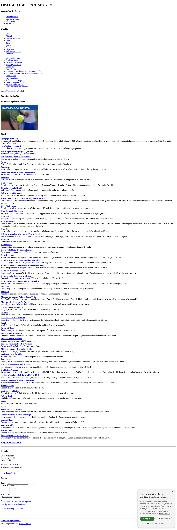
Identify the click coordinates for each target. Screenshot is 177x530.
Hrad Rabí (5, 216)
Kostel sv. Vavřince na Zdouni (13, 271)
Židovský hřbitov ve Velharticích (15, 436)
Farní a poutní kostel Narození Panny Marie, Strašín (23, 198)
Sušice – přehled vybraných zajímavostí (17, 151)
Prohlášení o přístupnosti (11, 522)
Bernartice (5, 167)
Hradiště (4, 229)
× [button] (172, 492)
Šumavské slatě (7, 386)
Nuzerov (4, 312)
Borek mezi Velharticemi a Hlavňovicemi (18, 172)
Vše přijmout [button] (147, 519)
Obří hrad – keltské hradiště (13, 318)
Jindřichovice (6, 245)
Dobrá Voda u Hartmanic (11, 193)
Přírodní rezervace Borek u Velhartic (16, 344)
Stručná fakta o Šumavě (11, 146)
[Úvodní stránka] (12, 17)
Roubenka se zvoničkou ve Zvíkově (15, 365)
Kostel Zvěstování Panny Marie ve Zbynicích (20, 281)
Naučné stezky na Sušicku (12, 307)
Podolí (3, 323)
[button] (156, 523)
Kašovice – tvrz (7, 255)
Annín (3, 162)
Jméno (3, 483)
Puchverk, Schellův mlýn (11, 354)
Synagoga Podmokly (9, 139)
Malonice (5, 292)
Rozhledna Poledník (9, 370)
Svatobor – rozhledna (10, 391)
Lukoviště (5, 286)
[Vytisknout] (10, 23)
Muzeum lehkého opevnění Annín (15, 302)
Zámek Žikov (6, 430)
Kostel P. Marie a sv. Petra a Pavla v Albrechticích (22, 260)
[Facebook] (10, 473)
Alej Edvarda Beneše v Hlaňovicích (16, 157)
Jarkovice (5, 239)
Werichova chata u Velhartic (13, 409)
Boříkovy (5, 178)
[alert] (156, 508)
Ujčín (3, 406)
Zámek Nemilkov (8, 425)
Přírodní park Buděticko (11, 333)
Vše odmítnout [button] (164, 519)
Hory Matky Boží (8, 206)
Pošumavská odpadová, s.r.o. (12, 510)
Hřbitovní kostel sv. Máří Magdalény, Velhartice (21, 234)
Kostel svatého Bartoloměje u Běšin (16, 276)
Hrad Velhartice (8, 221)
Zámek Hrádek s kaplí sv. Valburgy (16, 415)
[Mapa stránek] (11, 21)
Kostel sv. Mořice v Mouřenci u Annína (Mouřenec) (22, 265)
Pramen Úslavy (7, 328)
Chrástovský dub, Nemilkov (12, 188)
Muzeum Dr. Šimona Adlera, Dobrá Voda (18, 297)
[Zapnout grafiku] (12, 19)
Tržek (3, 401)
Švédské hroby (7, 396)
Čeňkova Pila (6, 183)
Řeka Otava (6, 359)
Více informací (164, 514)
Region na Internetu (11, 442)
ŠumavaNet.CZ (25, 525)
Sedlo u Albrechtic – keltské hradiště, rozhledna (21, 375)
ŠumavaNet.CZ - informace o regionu (16, 503)
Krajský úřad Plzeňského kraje (13, 506)
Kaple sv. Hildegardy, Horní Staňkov (16, 250)
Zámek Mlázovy (8, 420)
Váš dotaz (5, 496)
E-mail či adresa (7, 486)
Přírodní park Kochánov (11, 339)
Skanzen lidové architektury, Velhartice (17, 380)
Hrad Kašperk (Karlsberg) (12, 211)
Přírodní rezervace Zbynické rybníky (16, 349)
